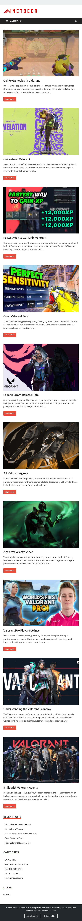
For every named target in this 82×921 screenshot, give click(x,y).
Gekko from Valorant (16, 159)
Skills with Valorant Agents (20, 787)
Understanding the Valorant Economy (27, 709)
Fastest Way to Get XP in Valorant (24, 237)
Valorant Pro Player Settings (21, 630)
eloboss (7, 894)
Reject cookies (49, 916)
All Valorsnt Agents (15, 473)
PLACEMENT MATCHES (16, 864)
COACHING (11, 859)
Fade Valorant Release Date (21, 394)
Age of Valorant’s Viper (18, 551)
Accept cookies (32, 916)
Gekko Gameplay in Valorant (21, 80)
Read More (8, 98)
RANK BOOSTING (13, 869)
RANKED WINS (12, 873)
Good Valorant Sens (15, 316)
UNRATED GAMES (14, 878)
